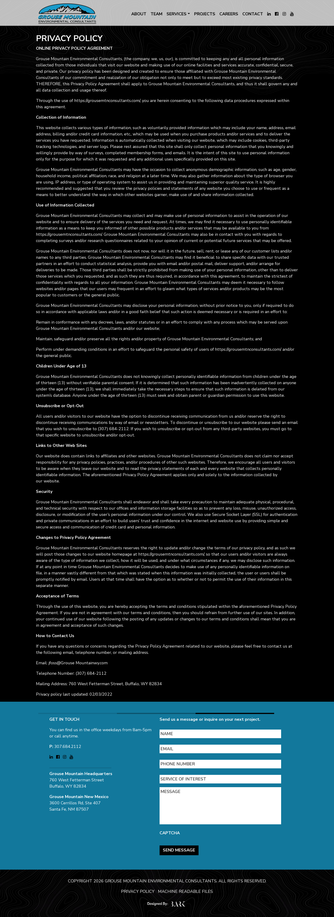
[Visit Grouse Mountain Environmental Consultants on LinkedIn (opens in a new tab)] (269, 14)
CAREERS (228, 14)
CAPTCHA (170, 830)
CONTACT (252, 14)
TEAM (156, 14)
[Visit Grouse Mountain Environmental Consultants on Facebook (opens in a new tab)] (276, 14)
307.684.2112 (67, 744)
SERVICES (176, 14)
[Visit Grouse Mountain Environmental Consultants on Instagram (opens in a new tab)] (284, 14)
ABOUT (138, 14)
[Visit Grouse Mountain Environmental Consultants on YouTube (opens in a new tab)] (292, 14)
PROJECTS (204, 14)
